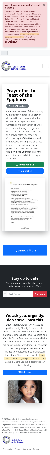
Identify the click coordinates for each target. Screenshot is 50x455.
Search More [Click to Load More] (25, 250)
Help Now (25, 372)
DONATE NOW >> (12, 42)
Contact (18, 449)
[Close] (44, 5)
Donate (36, 449)
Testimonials (8, 449)
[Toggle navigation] (4, 53)
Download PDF (25, 164)
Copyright (27, 449)
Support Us (25, 170)
